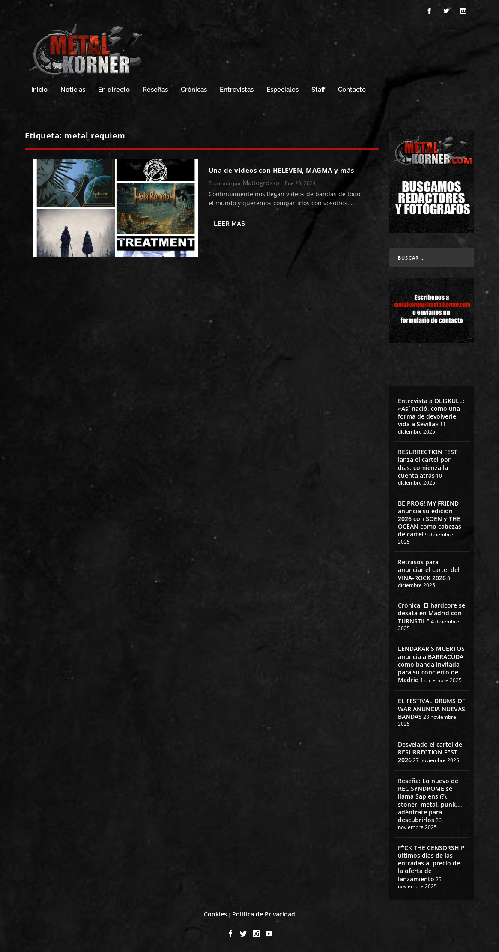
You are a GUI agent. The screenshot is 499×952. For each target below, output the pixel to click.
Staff (318, 89)
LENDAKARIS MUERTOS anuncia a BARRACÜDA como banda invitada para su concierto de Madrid (431, 664)
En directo (114, 89)
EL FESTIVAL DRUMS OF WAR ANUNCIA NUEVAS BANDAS (431, 708)
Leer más (229, 224)
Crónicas (194, 89)
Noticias (72, 89)
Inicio (39, 89)
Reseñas (155, 89)
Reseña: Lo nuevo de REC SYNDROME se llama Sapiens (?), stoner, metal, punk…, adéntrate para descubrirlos (430, 800)
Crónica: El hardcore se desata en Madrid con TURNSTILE (431, 613)
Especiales (282, 89)
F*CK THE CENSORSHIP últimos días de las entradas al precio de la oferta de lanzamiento (431, 863)
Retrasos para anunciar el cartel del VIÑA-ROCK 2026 (429, 569)
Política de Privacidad (263, 914)
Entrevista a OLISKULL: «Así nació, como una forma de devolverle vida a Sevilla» (431, 412)
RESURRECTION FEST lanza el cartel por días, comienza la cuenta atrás (427, 463)
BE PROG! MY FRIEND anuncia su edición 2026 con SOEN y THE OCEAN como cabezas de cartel (429, 519)
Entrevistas (237, 89)
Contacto (352, 89)
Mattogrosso (260, 182)
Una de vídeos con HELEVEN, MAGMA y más (281, 170)
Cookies (215, 914)
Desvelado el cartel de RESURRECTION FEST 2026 (430, 752)
